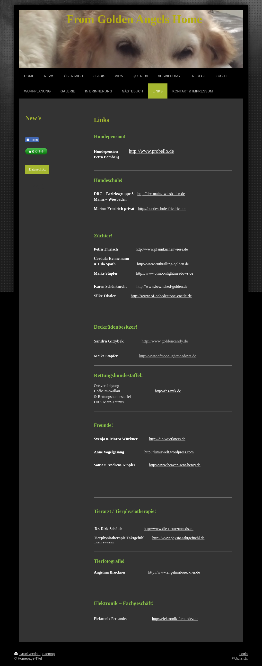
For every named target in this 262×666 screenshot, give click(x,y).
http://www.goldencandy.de (165, 341)
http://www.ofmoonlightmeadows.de (167, 356)
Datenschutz (37, 169)
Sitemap (48, 654)
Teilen (32, 140)
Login (243, 654)
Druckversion (27, 654)
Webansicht (240, 658)
